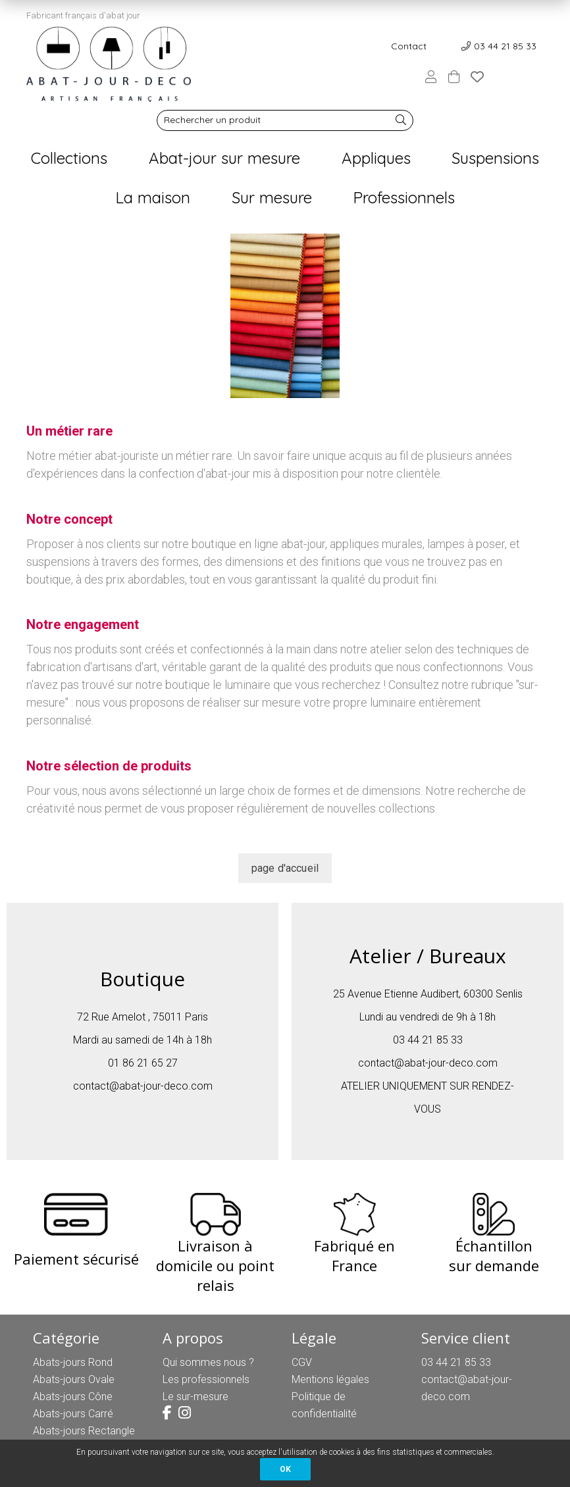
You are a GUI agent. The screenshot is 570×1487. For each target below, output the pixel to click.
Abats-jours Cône (73, 1396)
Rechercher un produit (212, 120)
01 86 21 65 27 (143, 1063)
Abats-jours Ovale (74, 1379)
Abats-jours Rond (73, 1362)
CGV (302, 1362)
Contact (409, 46)
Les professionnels (206, 1379)
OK (285, 1469)
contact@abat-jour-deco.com (143, 1086)
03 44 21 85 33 (505, 46)
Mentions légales (330, 1379)
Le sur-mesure (195, 1396)
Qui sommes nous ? (208, 1362)
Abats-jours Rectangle (84, 1430)
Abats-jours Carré (73, 1413)
